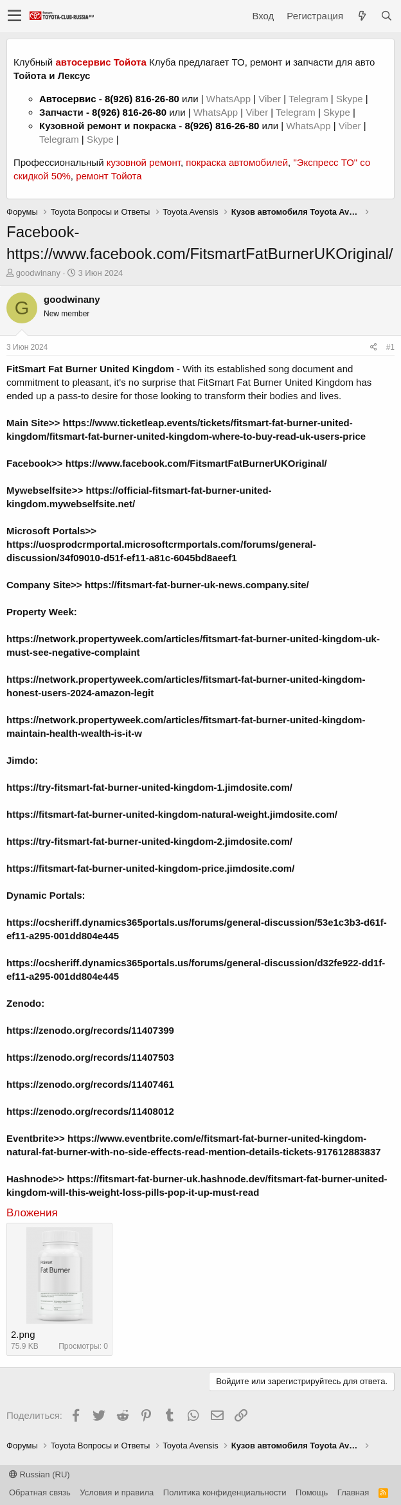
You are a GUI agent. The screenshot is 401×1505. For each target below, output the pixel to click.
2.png (23, 1334)
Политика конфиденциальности (225, 1492)
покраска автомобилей (237, 162)
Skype (351, 98)
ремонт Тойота (108, 175)
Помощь (312, 1492)
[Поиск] (386, 16)
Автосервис (67, 98)
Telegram (310, 98)
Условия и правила (117, 1492)
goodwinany (38, 273)
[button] (14, 16)
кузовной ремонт (144, 162)
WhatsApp (229, 98)
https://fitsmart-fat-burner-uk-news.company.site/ (197, 584)
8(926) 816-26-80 (142, 98)
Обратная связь (40, 1492)
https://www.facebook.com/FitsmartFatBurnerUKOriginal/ (196, 463)
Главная (353, 1492)
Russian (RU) (39, 1474)
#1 (390, 347)
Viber (269, 98)
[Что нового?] (362, 16)
